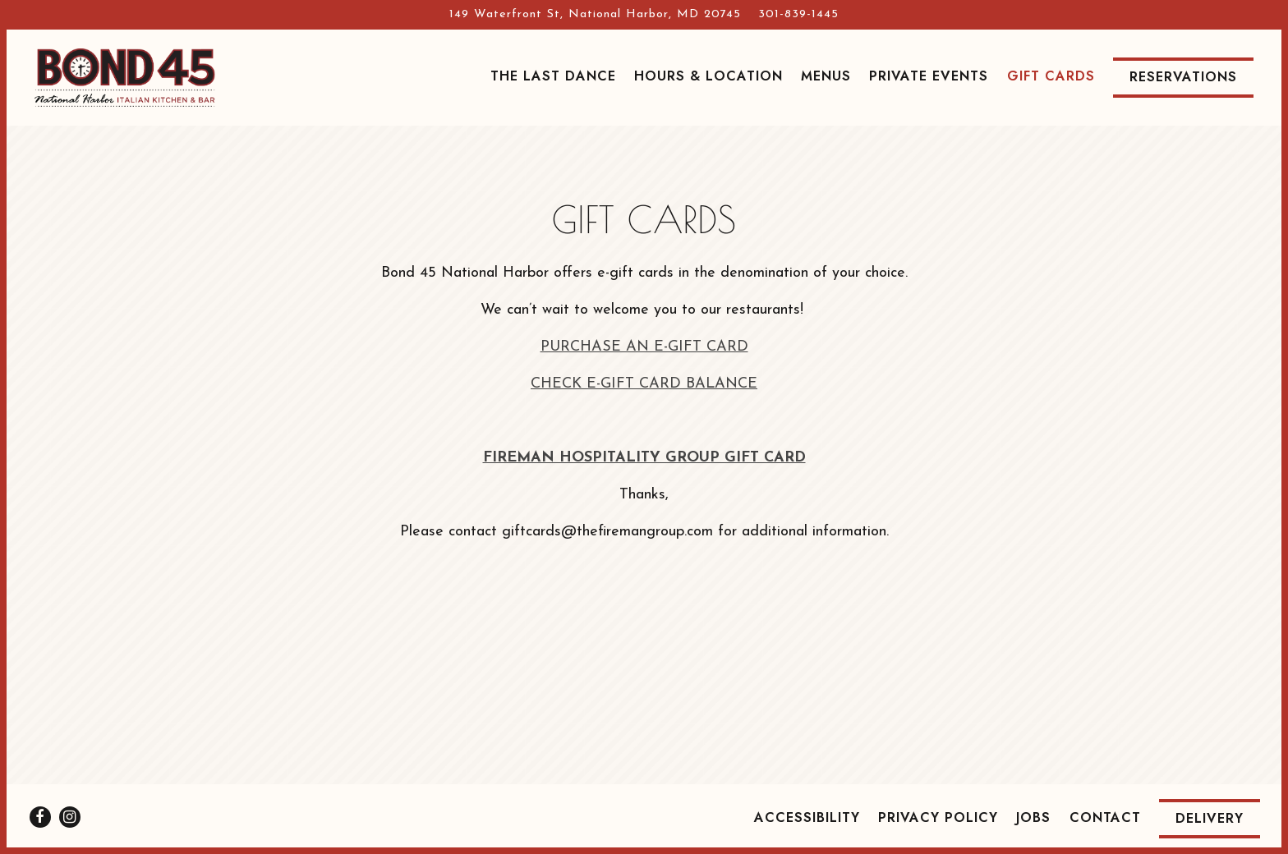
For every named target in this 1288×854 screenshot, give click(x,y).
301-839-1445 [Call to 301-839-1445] (798, 14)
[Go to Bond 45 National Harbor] (595, 15)
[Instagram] (69, 817)
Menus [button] (826, 76)
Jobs (1033, 817)
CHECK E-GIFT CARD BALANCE (644, 384)
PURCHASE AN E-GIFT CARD (644, 347)
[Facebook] (40, 817)
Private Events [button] (928, 76)
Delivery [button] (1209, 818)
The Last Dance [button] (553, 76)
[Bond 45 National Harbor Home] (124, 77)
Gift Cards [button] (1051, 76)
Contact (1105, 817)
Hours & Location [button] (708, 76)
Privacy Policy (938, 817)
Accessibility (807, 817)
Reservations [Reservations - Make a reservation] (1183, 76)
